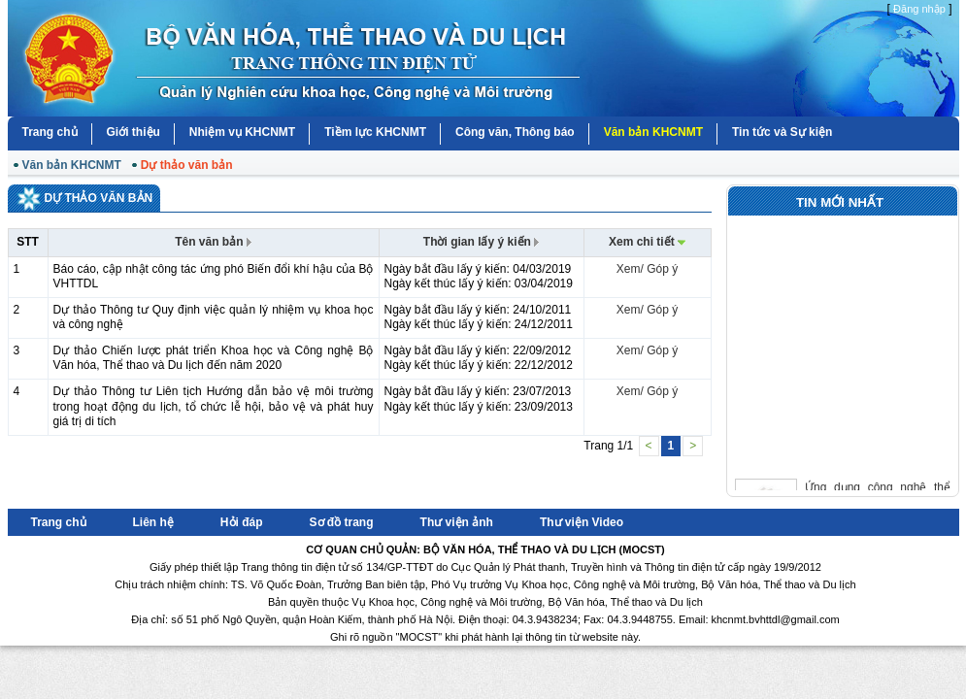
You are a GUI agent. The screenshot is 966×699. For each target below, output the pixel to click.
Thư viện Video (581, 522)
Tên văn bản (213, 242)
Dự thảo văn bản (187, 165)
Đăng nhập (919, 9)
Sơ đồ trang (342, 522)
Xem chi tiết (647, 242)
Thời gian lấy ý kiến (481, 242)
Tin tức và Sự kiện (782, 132)
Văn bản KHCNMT (653, 132)
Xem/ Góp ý (647, 269)
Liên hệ (153, 522)
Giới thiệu (133, 132)
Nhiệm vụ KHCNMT (242, 132)
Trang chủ (50, 132)
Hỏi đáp (241, 522)
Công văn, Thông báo (515, 132)
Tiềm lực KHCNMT (375, 132)
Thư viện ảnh (456, 522)
